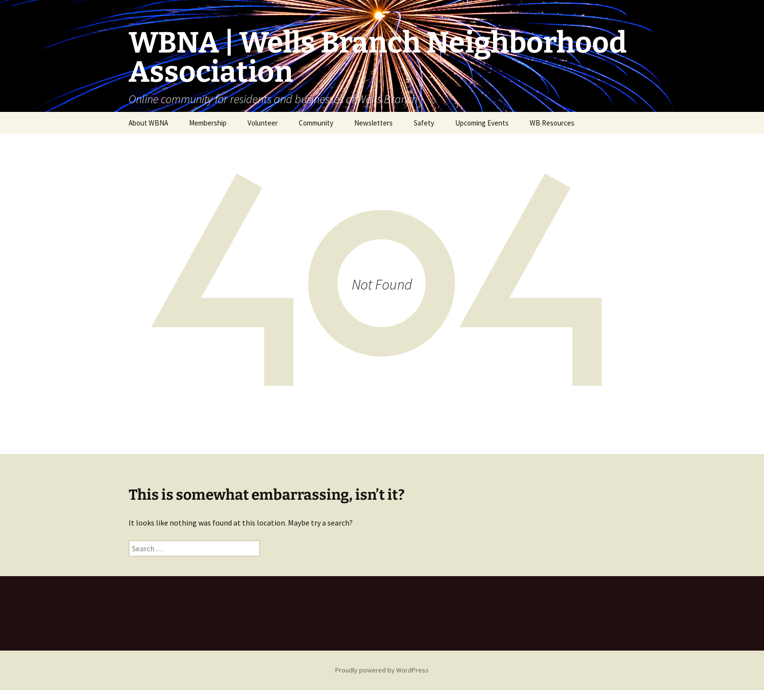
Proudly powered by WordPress (382, 670)
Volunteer (263, 122)
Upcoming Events (482, 122)
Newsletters (373, 122)
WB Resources (552, 122)
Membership (208, 122)
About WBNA (148, 122)
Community (316, 122)
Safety (424, 122)
